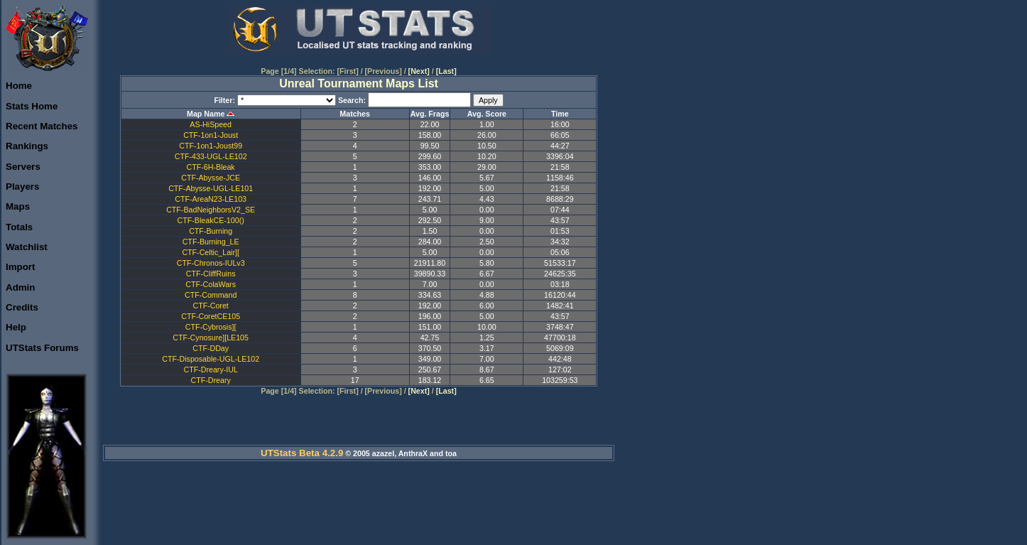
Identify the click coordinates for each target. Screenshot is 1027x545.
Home (19, 85)
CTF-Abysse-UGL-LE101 (210, 188)
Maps (18, 206)
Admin (20, 287)
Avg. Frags (430, 113)
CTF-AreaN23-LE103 (210, 199)
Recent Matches (41, 126)
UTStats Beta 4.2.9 (302, 453)
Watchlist (27, 247)
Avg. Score (486, 113)
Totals (19, 227)
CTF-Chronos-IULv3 (211, 263)
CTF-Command (211, 295)
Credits (22, 307)
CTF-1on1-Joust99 (210, 145)
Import (20, 266)
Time (560, 113)
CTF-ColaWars (210, 284)
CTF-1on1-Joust (210, 135)
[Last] (446, 71)
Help (16, 327)
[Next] (419, 71)
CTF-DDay (210, 348)
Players (22, 186)
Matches (354, 113)
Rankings (27, 146)
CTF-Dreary (211, 380)
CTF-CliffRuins (211, 273)
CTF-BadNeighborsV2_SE (210, 209)
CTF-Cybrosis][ (211, 327)
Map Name (205, 113)
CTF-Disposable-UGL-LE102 (210, 359)
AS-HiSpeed (211, 124)
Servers (23, 166)
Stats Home (32, 106)
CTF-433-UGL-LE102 (211, 156)
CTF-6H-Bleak (211, 167)
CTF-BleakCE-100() (211, 220)
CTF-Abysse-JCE (210, 177)
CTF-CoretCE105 (210, 316)
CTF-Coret (210, 305)
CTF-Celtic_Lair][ (210, 252)
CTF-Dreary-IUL (210, 369)
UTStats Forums (42, 347)
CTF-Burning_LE (211, 241)
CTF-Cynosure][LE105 (211, 337)
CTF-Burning (210, 231)
